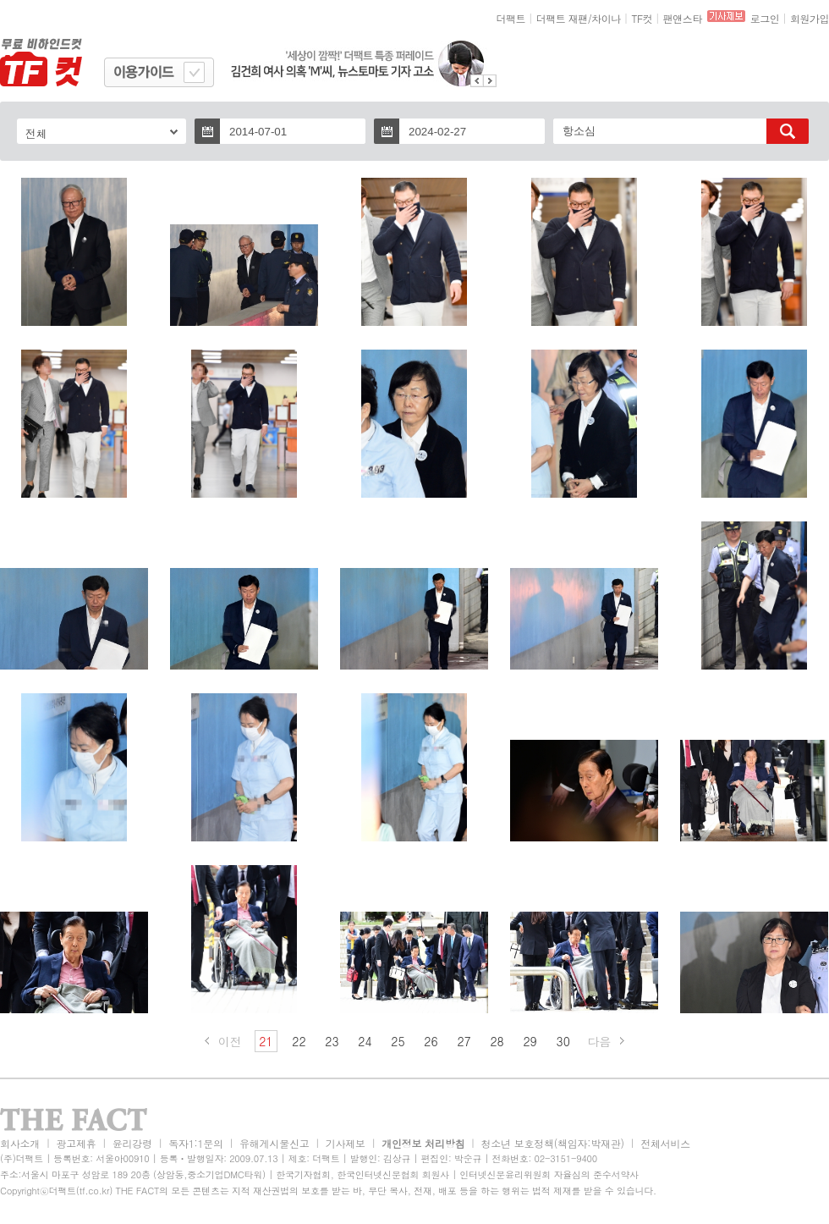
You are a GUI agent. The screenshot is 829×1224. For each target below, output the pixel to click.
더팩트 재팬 (562, 18)
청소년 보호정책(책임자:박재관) (552, 1143)
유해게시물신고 (274, 1143)
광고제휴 (76, 1143)
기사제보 (345, 1143)
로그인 (765, 18)
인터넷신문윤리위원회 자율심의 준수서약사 (549, 1174)
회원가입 (809, 18)
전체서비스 (665, 1143)
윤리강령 (132, 1143)
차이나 (606, 18)
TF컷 (641, 18)
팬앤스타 (682, 18)
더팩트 (511, 18)
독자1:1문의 (195, 1143)
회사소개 (20, 1143)
